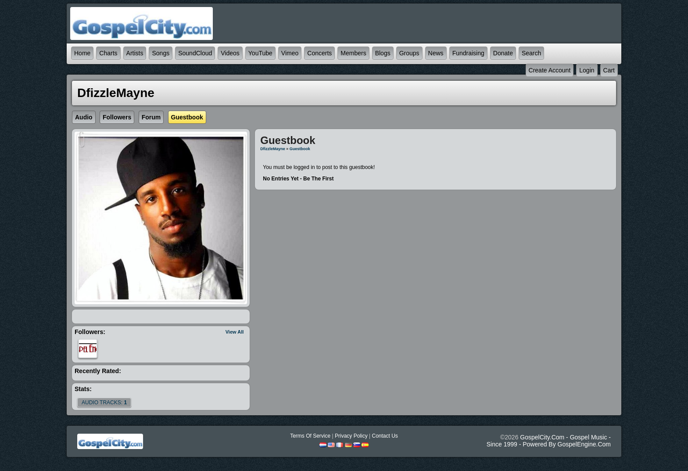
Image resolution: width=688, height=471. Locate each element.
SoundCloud (195, 53)
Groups (409, 53)
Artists (134, 53)
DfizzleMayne (272, 149)
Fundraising (468, 53)
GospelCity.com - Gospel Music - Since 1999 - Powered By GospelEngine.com (549, 441)
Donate (503, 53)
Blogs (383, 53)
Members (353, 53)
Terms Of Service (310, 436)
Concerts (319, 53)
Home (82, 53)
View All (235, 331)
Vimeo (289, 53)
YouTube (260, 53)
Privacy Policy (351, 436)
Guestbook (300, 149)
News (436, 53)
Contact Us (385, 436)
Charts (108, 53)
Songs (160, 53)
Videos (230, 53)
